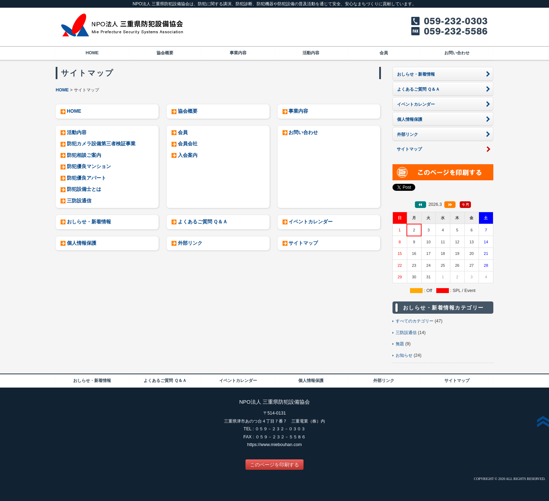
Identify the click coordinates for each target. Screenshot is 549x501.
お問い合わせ (457, 52)
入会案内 (187, 155)
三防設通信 (79, 200)
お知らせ (404, 355)
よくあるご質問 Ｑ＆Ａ (203, 221)
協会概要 (165, 52)
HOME (91, 52)
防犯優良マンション (89, 166)
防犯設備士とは (84, 189)
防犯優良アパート (86, 178)
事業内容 (238, 52)
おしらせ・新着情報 (89, 221)
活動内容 (311, 52)
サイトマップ (303, 243)
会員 (384, 52)
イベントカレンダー (311, 221)
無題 (400, 343)
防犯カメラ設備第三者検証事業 (101, 143)
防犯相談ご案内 (84, 155)
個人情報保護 (81, 243)
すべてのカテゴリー (414, 321)
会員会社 (187, 143)
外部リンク (190, 243)
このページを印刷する (274, 464)
